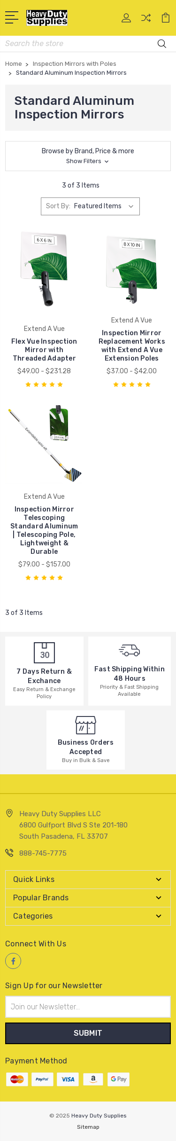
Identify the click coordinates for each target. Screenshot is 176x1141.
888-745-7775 (43, 853)
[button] (88, 156)
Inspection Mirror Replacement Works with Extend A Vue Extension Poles (132, 345)
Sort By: (58, 206)
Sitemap (88, 1127)
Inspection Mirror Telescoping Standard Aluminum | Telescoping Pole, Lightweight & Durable (44, 530)
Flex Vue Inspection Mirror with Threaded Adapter (44, 350)
